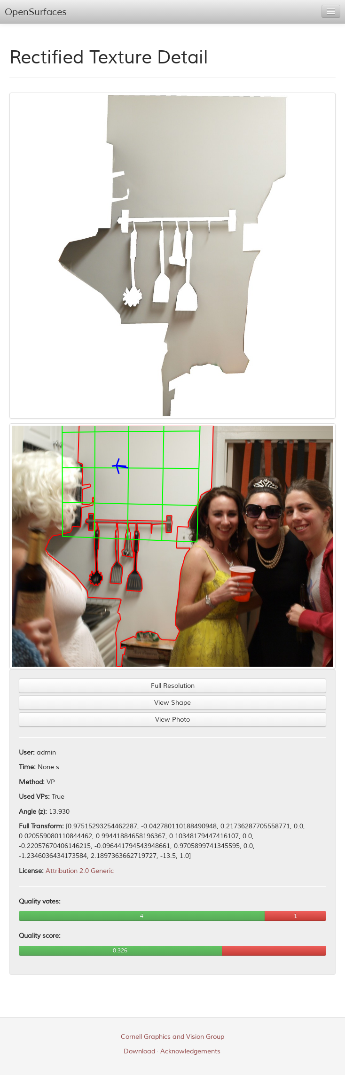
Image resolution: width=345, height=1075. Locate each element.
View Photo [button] (172, 720)
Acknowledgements (190, 1051)
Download (139, 1051)
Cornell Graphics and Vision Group (172, 1037)
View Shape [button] (172, 703)
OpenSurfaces (36, 12)
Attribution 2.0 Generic (80, 871)
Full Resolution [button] (173, 686)
